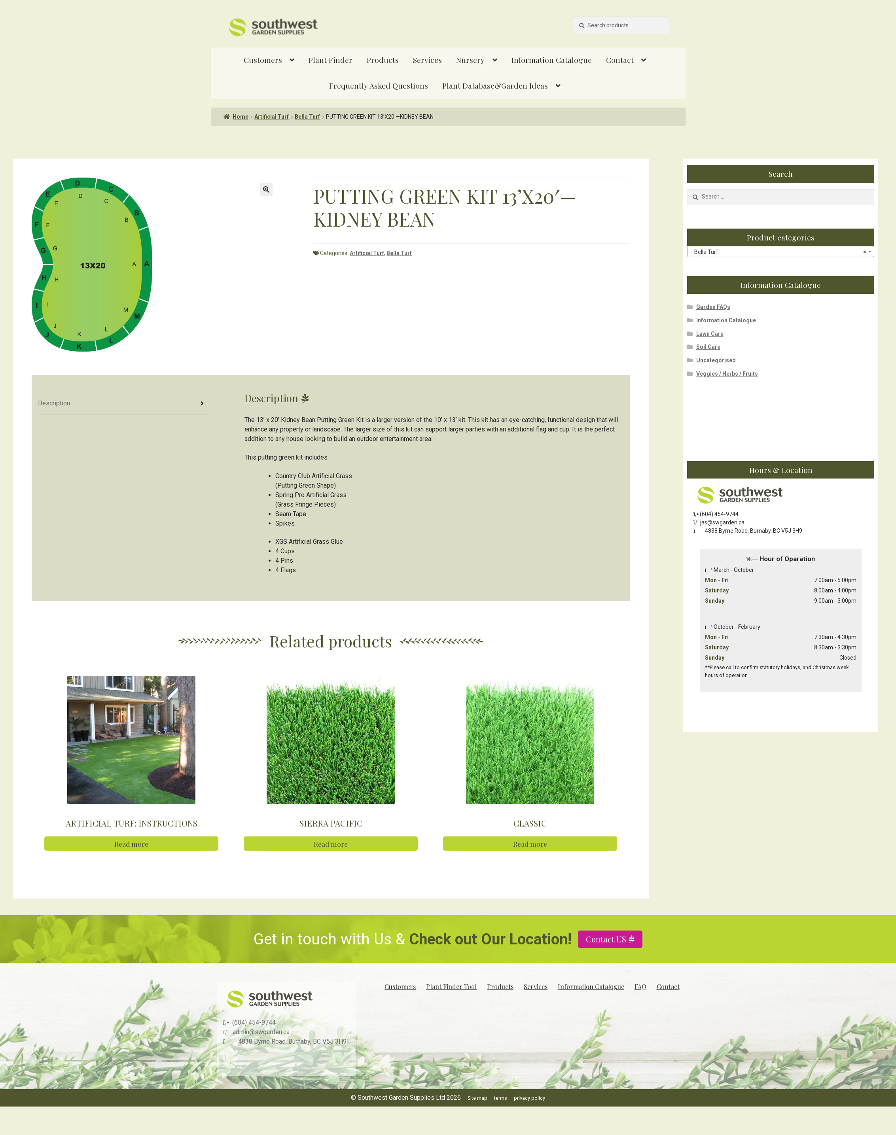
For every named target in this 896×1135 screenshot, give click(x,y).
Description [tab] (54, 403)
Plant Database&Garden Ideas (495, 85)
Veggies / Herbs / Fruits (727, 374)
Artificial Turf (271, 117)
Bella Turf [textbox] (778, 251)
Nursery (470, 60)
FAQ (640, 986)
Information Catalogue (551, 60)
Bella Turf (307, 117)
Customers (263, 60)
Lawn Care (710, 334)
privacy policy (529, 1098)
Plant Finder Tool (451, 986)
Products (383, 60)
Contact (620, 60)
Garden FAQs (713, 307)
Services (427, 60)
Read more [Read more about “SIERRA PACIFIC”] (331, 843)
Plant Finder (330, 60)
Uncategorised (716, 360)
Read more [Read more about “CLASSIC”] (530, 843)
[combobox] (780, 251)
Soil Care (708, 347)
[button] (266, 189)
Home (240, 117)
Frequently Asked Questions (378, 85)
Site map (477, 1098)
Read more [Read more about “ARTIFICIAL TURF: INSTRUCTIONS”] (131, 843)
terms (500, 1098)
